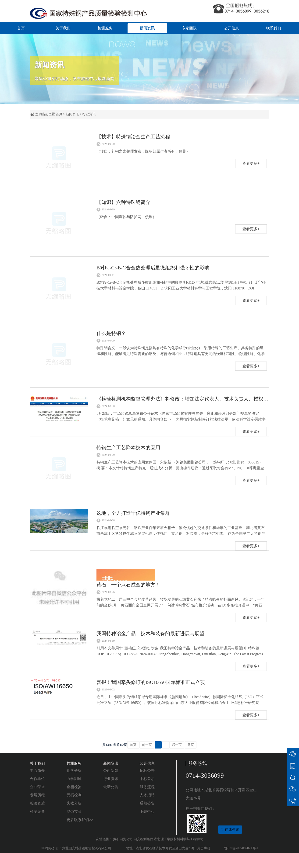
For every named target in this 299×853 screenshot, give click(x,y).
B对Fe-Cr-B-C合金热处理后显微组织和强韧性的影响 (152, 268)
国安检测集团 (143, 839)
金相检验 (74, 787)
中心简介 (37, 771)
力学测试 (74, 779)
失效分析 (74, 803)
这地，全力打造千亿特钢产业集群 (133, 513)
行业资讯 (89, 114)
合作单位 (37, 779)
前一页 (147, 745)
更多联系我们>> (80, 820)
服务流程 (147, 787)
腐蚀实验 (74, 812)
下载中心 (147, 812)
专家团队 (189, 28)
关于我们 (63, 28)
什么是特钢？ (111, 333)
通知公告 (147, 803)
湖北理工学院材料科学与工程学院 (178, 839)
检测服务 (105, 28)
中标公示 (147, 779)
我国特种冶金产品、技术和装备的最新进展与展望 (150, 633)
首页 (21, 28)
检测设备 (37, 812)
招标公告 (147, 771)
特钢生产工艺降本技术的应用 (128, 447)
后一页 (177, 745)
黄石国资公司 (123, 839)
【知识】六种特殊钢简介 (123, 202)
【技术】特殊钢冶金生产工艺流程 (133, 136)
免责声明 (203, 848)
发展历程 (37, 795)
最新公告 (110, 787)
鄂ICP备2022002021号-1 (241, 848)
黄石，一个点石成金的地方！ (128, 585)
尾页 (190, 745)
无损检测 (74, 795)
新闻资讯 (147, 28)
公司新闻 (110, 771)
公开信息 (231, 28)
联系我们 (273, 28)
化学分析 (74, 771)
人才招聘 (147, 795)
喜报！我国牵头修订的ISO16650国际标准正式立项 (150, 682)
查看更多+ (251, 163)
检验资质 (37, 803)
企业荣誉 (37, 787)
